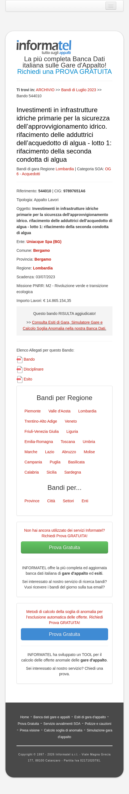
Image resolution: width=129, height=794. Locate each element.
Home (24, 717)
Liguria (72, 431)
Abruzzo (69, 452)
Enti (85, 501)
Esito (28, 379)
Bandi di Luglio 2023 (79, 90)
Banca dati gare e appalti (51, 717)
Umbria (89, 441)
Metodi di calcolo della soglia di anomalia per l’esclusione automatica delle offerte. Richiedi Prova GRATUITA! (64, 617)
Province (31, 501)
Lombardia (65, 169)
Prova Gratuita (64, 547)
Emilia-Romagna (38, 441)
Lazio (49, 452)
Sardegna (72, 472)
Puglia (55, 462)
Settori (68, 501)
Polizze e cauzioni (98, 724)
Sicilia (51, 472)
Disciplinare (33, 369)
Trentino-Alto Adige (40, 421)
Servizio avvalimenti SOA (62, 724)
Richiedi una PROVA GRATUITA (64, 71)
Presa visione (30, 730)
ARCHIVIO (45, 90)
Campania (33, 462)
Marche (30, 452)
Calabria (31, 472)
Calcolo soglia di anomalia (63, 730)
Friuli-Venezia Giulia (41, 431)
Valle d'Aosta (59, 411)
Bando (29, 359)
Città (51, 501)
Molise (89, 452)
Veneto (71, 421)
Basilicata (76, 462)
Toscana (68, 441)
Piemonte (32, 411)
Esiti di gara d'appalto (90, 717)
